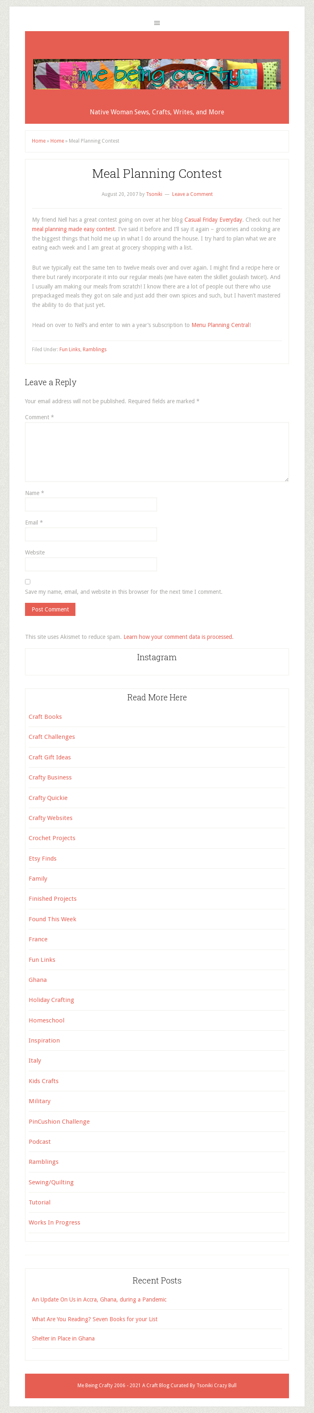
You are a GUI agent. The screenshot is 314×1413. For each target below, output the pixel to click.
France (38, 939)
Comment (39, 417)
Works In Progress (54, 1222)
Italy (35, 1060)
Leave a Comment (192, 194)
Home (39, 141)
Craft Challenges (52, 737)
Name (34, 493)
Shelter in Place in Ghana (63, 1338)
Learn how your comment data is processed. (178, 637)
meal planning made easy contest (73, 229)
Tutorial (39, 1202)
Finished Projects (53, 898)
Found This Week (52, 919)
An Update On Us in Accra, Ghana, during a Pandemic (99, 1299)
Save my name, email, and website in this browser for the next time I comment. (124, 591)
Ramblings (95, 349)
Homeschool (46, 1020)
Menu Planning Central (220, 325)
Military (39, 1101)
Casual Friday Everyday (213, 219)
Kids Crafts (44, 1081)
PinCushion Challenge (59, 1121)
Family (38, 878)
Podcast (40, 1141)
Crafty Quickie (48, 798)
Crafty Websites (51, 818)
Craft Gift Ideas (50, 757)
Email (34, 522)
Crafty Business (50, 777)
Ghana (38, 980)
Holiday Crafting (51, 1000)
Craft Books (45, 716)
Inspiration (44, 1040)
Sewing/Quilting (51, 1182)
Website (35, 552)
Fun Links (69, 349)
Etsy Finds (43, 858)
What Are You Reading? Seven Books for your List (94, 1319)
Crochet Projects (52, 838)
